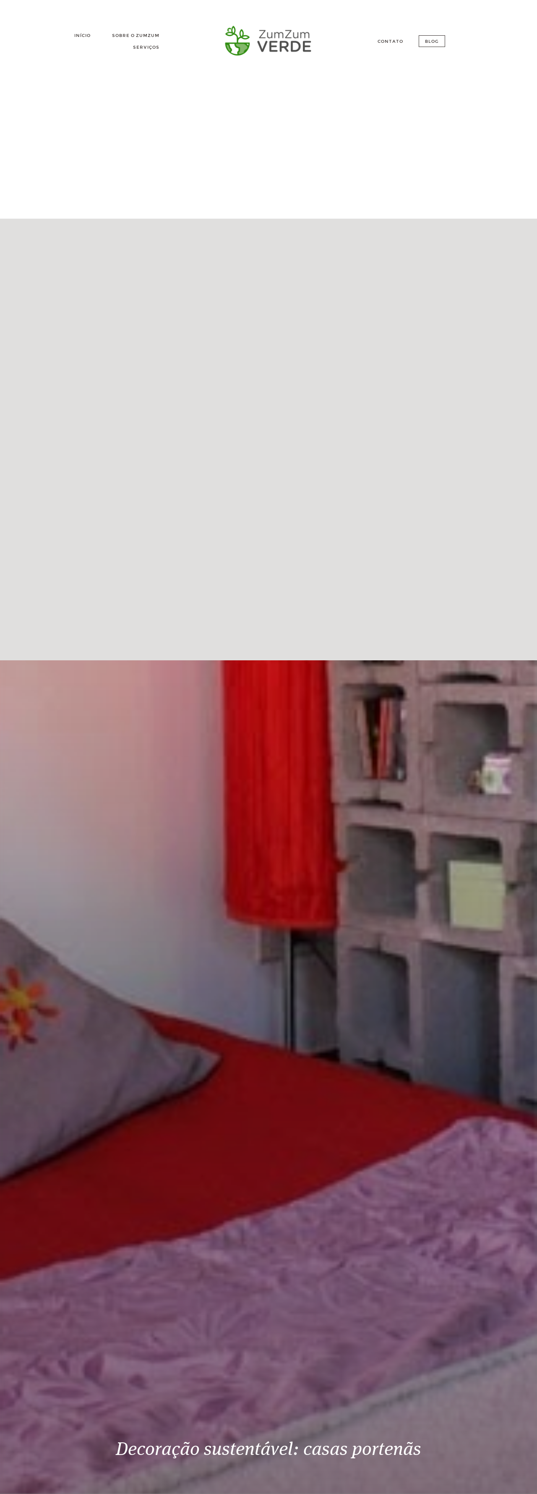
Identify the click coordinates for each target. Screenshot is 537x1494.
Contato (390, 41)
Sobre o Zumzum (135, 35)
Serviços (146, 47)
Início (82, 35)
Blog (432, 41)
